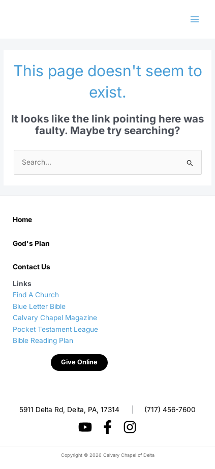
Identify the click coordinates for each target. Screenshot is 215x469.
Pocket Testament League (55, 329)
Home (22, 219)
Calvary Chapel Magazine (55, 318)
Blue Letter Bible (39, 306)
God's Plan (31, 243)
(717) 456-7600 (170, 409)
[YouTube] (85, 427)
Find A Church (36, 295)
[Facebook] (107, 427)
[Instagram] (130, 427)
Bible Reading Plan (43, 340)
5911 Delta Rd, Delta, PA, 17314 (69, 409)
